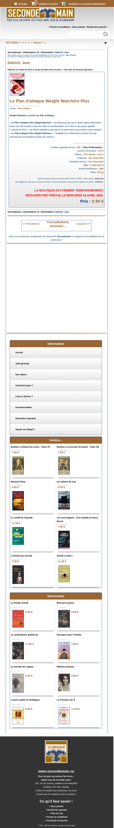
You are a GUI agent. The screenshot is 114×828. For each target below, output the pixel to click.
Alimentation (29, 52)
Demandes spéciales (25, 418)
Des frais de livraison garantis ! (78, 70)
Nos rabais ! (21, 374)
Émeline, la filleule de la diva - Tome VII (30, 447)
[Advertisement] (56, 266)
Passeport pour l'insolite (69, 635)
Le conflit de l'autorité (22, 517)
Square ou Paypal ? (25, 429)
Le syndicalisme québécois (24, 635)
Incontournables (23, 407)
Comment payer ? (24, 385)
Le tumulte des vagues (22, 666)
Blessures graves (65, 603)
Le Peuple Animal (19, 603)
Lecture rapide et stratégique (25, 700)
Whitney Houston (65, 666)
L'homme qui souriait (21, 556)
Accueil (19, 352)
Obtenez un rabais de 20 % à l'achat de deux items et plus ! (35, 70)
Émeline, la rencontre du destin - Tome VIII (78, 447)
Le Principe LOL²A (66, 700)
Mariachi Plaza (18, 481)
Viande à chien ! (65, 556)
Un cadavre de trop (66, 481)
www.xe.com (99, 178)
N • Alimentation (45, 52)
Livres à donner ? (24, 396)
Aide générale (22, 363)
